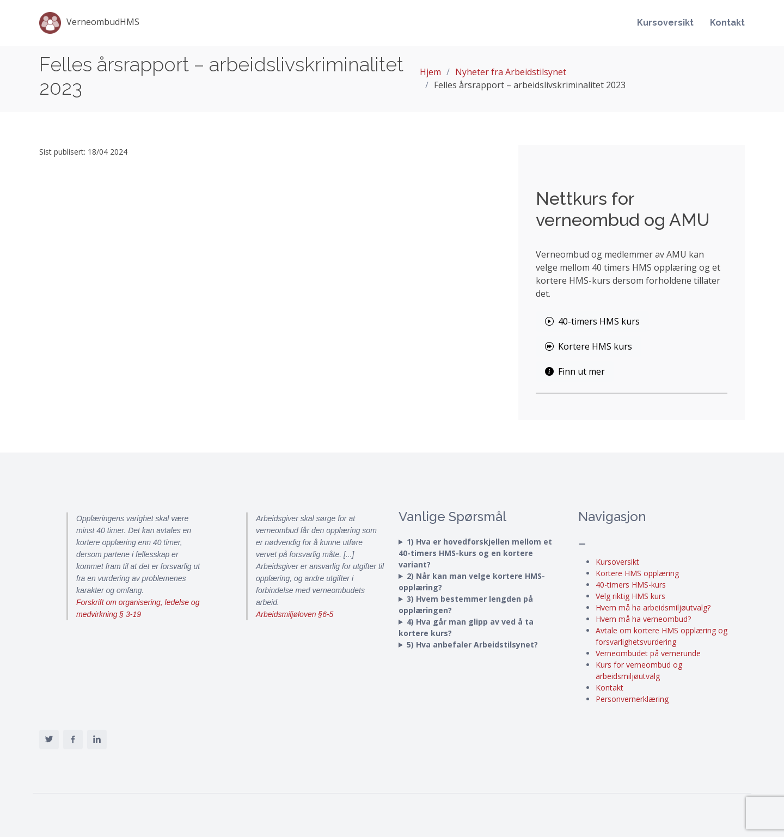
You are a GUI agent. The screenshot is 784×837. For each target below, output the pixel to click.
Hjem (430, 72)
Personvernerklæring (632, 699)
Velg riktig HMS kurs (630, 596)
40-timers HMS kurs (592, 321)
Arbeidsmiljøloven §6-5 (294, 614)
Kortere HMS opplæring (637, 573)
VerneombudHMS (89, 23)
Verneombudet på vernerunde (648, 653)
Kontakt (727, 22)
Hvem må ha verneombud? (643, 619)
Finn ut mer (575, 371)
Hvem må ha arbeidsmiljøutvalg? (653, 607)
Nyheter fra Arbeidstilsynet (510, 72)
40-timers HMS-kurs (631, 584)
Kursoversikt (665, 22)
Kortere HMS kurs (588, 346)
